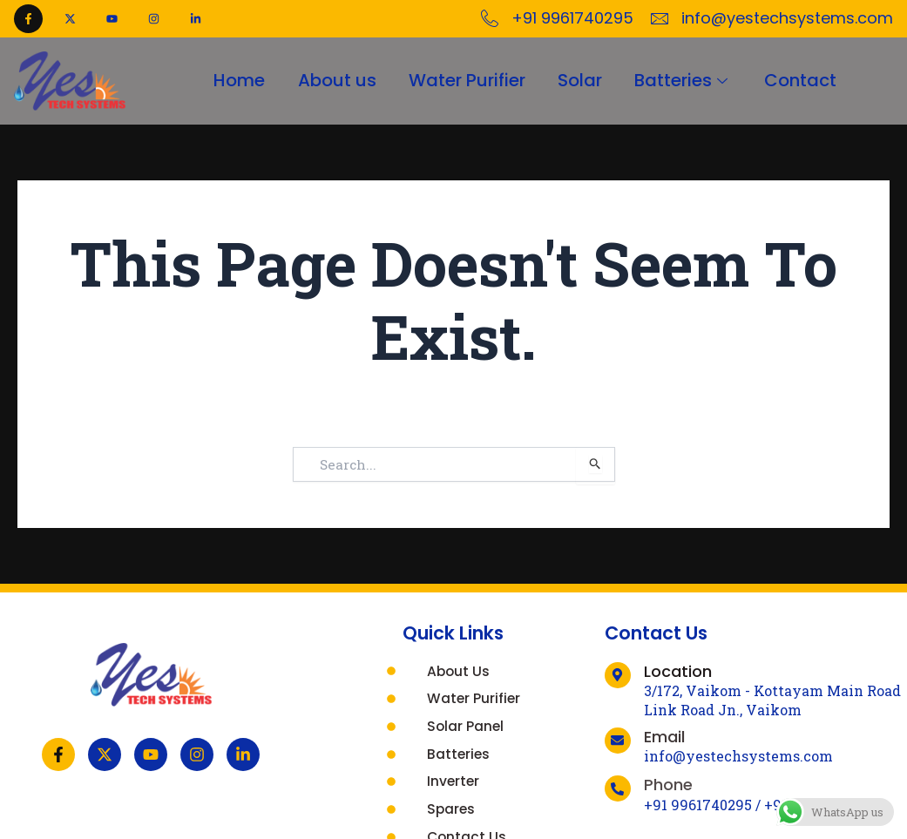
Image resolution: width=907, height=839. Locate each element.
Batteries (686, 81)
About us (333, 81)
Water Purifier (465, 81)
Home (233, 81)
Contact (806, 81)
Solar (580, 81)
